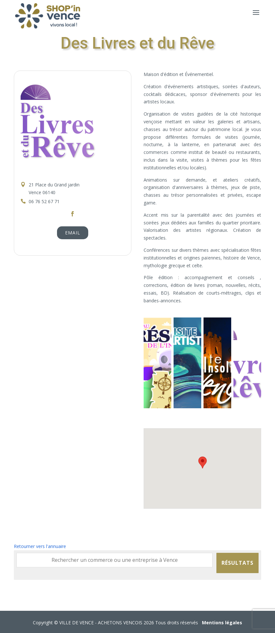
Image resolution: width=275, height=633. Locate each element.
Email (72, 233)
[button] (202, 462)
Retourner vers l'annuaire (40, 546)
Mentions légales (222, 622)
